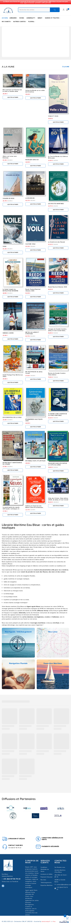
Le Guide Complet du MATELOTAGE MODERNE (10, 290)
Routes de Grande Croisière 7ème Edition (56, 374)
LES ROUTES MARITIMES (56, 203)
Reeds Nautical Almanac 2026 (57, 287)
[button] (13, 97)
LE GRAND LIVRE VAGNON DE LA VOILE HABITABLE (57, 414)
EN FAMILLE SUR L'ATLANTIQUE (35, 461)
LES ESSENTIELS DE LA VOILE (12, 417)
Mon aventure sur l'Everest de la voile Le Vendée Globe (12, 90)
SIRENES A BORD (8, 333)
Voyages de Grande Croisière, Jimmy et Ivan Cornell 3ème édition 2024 (57, 330)
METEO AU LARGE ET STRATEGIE (32, 333)
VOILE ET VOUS (53, 116)
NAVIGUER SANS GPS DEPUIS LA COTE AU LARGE (57, 464)
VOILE (4, 246)
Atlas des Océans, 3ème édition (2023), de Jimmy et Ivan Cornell (58, 499)
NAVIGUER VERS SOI (32, 159)
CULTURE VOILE (30, 244)
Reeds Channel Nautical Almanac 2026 (32, 290)
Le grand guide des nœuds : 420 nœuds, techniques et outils (11, 508)
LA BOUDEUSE (30, 198)
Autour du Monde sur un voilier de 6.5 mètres (35, 91)
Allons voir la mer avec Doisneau (10, 157)
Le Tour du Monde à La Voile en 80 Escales (58, 157)
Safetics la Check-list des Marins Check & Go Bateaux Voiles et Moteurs (34, 507)
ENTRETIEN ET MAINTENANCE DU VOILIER (12, 463)
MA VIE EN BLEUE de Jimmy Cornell (33, 372)
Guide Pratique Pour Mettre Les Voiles (13, 375)
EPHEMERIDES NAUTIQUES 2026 (34, 420)
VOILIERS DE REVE (8, 198)
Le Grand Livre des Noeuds (56, 242)
